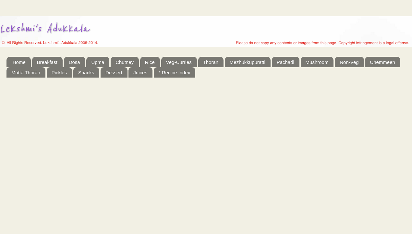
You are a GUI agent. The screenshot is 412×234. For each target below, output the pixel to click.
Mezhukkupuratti (247, 62)
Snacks (86, 72)
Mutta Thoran (25, 72)
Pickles (59, 72)
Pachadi (285, 62)
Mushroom (317, 62)
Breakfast (47, 62)
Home (19, 62)
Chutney (124, 62)
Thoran (211, 62)
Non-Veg (349, 62)
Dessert (113, 72)
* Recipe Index (174, 72)
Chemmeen (382, 62)
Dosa (74, 62)
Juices (140, 72)
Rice (150, 62)
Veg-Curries (179, 62)
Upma (97, 62)
